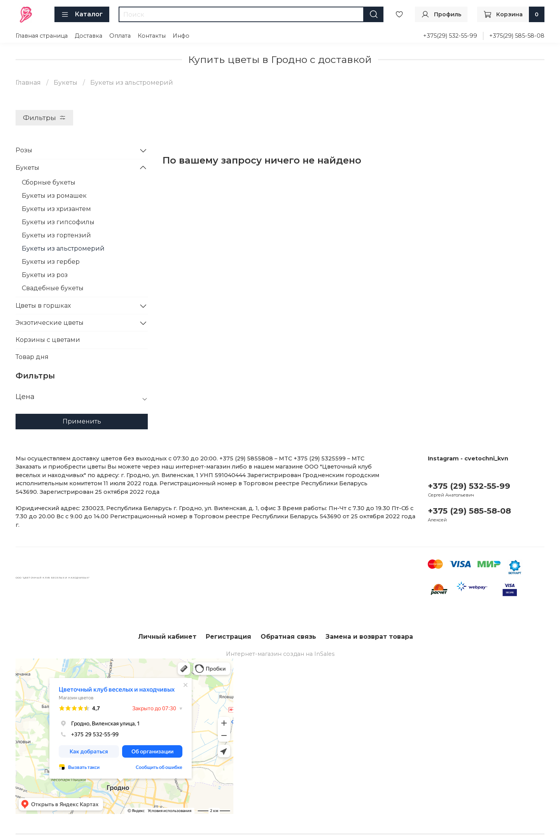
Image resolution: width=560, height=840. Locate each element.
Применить (82, 421)
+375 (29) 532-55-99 (469, 486)
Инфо (181, 35)
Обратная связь (288, 636)
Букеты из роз (45, 275)
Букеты (65, 82)
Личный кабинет (167, 636)
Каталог (82, 14)
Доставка (88, 35)
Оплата (120, 35)
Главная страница (42, 35)
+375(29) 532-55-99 (450, 35)
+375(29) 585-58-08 (516, 35)
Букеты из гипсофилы (58, 222)
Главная (28, 82)
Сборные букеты (48, 182)
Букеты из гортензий (56, 235)
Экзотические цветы (50, 322)
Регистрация (228, 636)
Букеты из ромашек (54, 195)
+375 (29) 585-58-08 (469, 511)
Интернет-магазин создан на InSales (280, 653)
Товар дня (32, 357)
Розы (24, 150)
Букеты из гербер (51, 261)
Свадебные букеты (53, 288)
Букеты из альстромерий (63, 248)
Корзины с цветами (48, 339)
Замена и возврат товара (369, 636)
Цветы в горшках (43, 305)
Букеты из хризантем (56, 209)
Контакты (152, 35)
